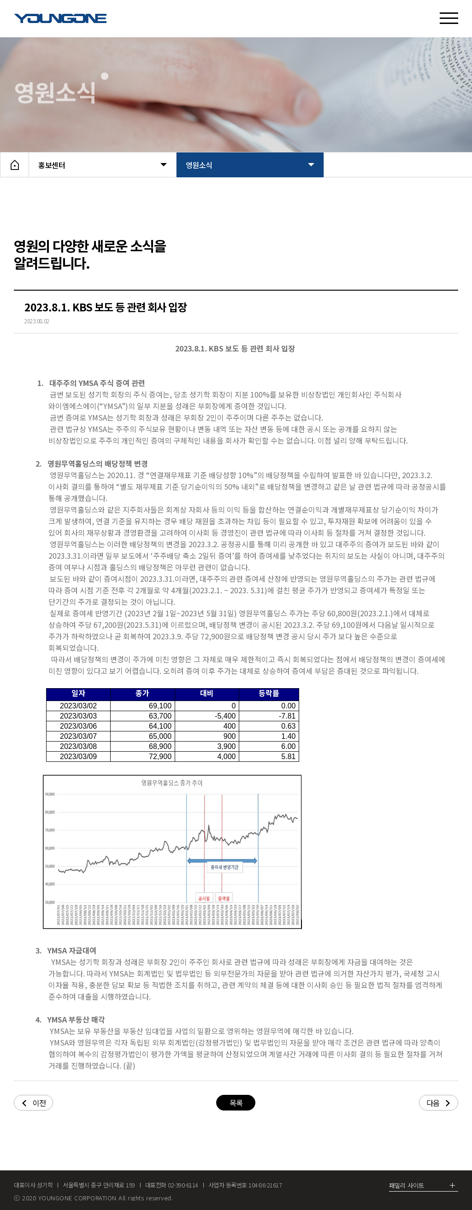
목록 (236, 1102)
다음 (438, 1102)
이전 (34, 1102)
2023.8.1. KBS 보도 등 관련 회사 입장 (105, 307)
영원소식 (250, 164)
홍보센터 (102, 164)
